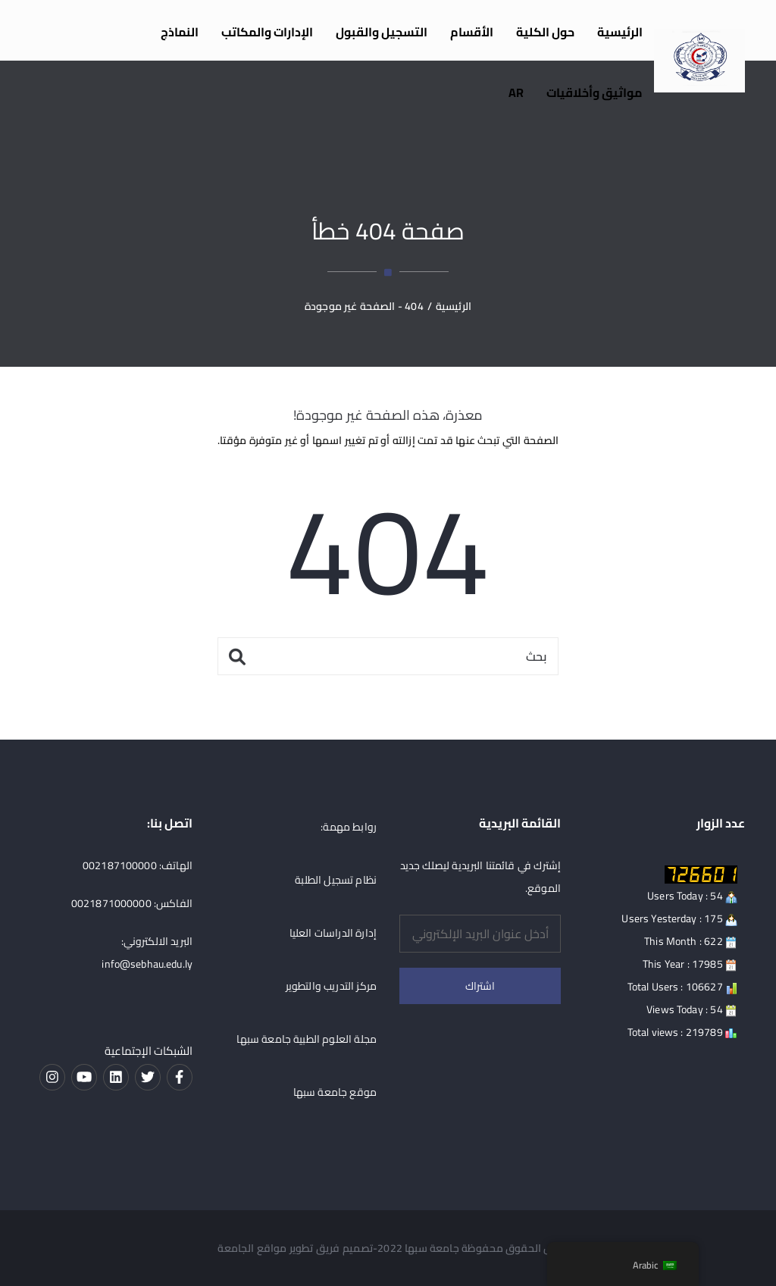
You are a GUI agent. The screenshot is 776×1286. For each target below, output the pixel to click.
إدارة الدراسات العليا (333, 933)
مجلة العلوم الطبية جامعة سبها (306, 1039)
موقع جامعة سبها (335, 1092)
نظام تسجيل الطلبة (336, 880)
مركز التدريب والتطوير (331, 986)
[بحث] (388, 656)
